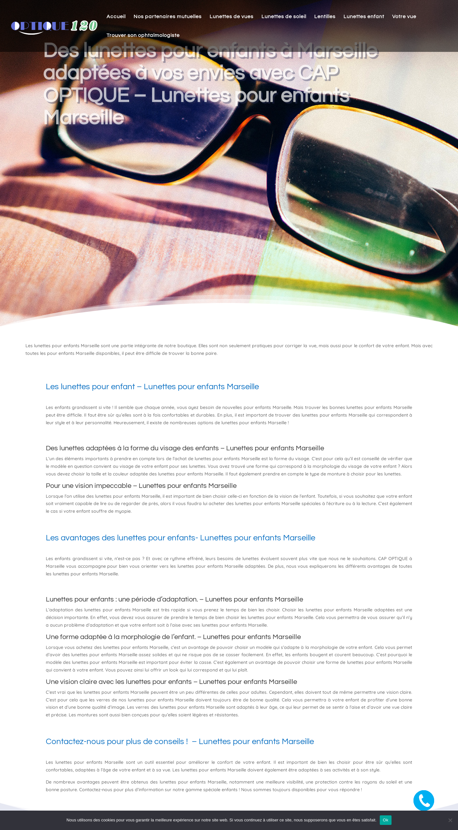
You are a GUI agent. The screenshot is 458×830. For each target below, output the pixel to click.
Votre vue (404, 16)
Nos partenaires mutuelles (168, 16)
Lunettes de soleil (283, 16)
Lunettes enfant (364, 16)
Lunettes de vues (231, 16)
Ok (385, 820)
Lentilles (325, 16)
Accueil (116, 16)
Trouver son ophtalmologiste (143, 35)
